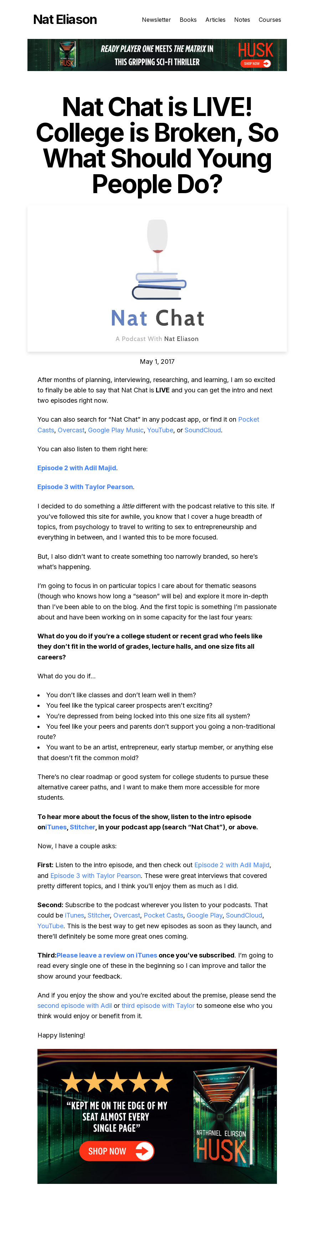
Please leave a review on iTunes (107, 955)
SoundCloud (203, 430)
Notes (242, 19)
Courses (270, 19)
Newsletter (156, 19)
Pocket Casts (163, 915)
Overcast (71, 430)
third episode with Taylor (158, 1005)
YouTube (160, 430)
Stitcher (82, 827)
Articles (215, 19)
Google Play (204, 915)
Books (188, 19)
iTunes (56, 827)
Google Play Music (116, 430)
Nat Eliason (65, 19)
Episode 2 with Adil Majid (76, 468)
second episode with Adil (74, 1005)
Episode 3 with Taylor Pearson (85, 487)
